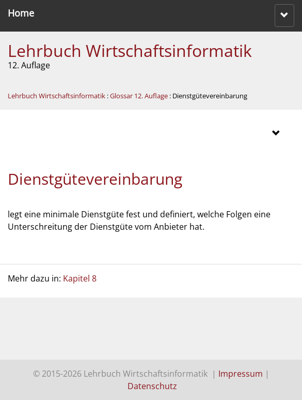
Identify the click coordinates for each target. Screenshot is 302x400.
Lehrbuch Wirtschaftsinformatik (130, 50)
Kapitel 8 (80, 278)
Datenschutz (152, 386)
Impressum (240, 373)
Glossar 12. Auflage (139, 95)
